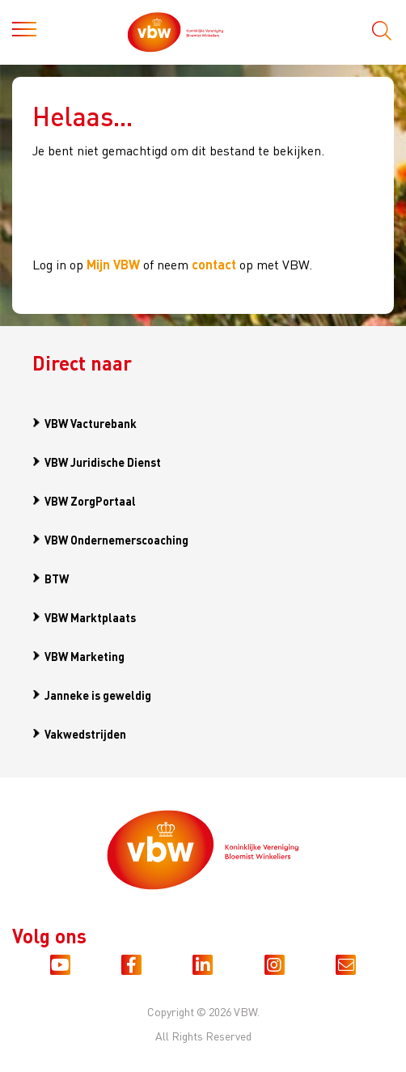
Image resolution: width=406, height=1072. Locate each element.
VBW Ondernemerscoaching (116, 539)
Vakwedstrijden (85, 734)
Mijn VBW (113, 264)
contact (214, 264)
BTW (56, 578)
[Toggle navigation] (24, 32)
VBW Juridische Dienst (102, 462)
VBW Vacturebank (90, 423)
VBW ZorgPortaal (90, 501)
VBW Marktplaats (90, 617)
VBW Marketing (84, 656)
